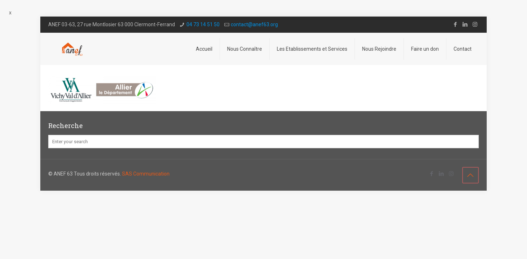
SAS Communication (146, 174)
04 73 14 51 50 (203, 24)
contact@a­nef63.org (254, 24)
